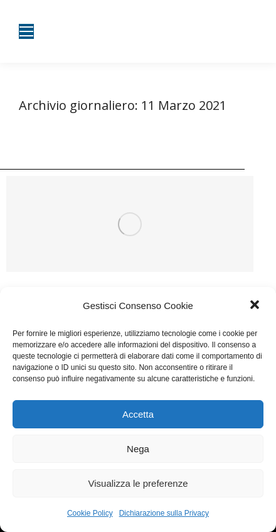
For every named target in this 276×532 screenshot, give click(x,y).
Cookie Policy (90, 513)
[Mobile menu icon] (26, 31)
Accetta (138, 414)
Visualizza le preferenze (138, 483)
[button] (255, 305)
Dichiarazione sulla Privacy (164, 513)
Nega (138, 448)
